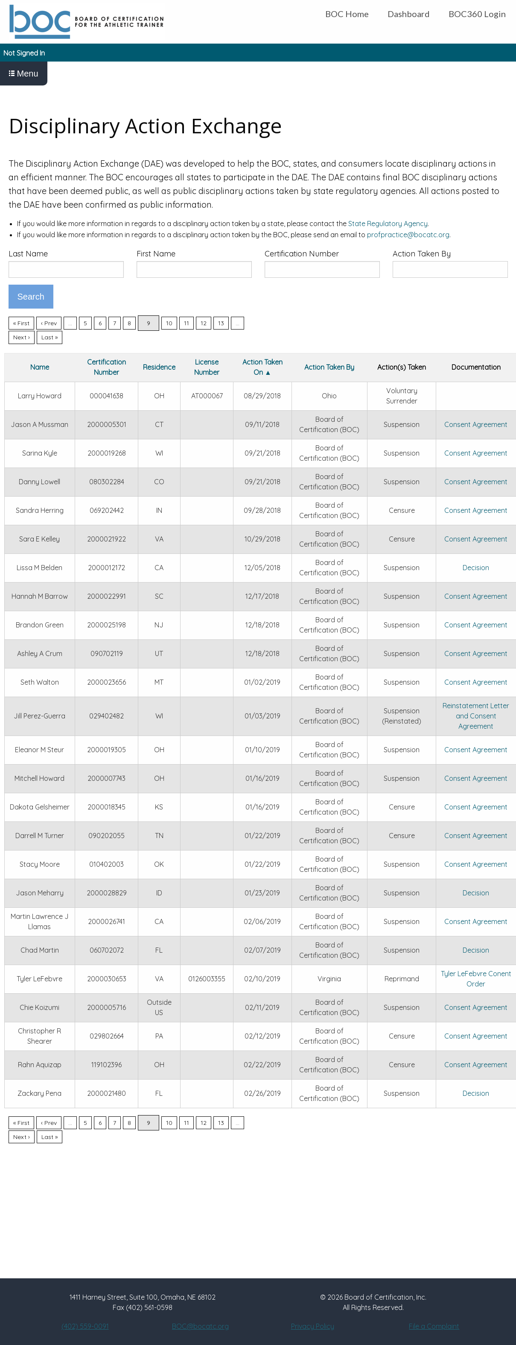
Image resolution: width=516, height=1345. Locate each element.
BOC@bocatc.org (200, 1326)
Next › (21, 337)
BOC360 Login (477, 14)
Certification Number (302, 254)
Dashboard (409, 14)
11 (186, 323)
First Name (156, 254)
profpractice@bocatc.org (408, 234)
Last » (49, 337)
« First (21, 323)
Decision (476, 567)
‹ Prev (49, 323)
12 (204, 323)
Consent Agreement (475, 424)
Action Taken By (422, 254)
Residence (159, 367)
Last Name (28, 254)
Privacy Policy (312, 1326)
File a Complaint (434, 1326)
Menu (23, 73)
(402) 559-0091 (85, 1326)
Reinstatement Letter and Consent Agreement (476, 715)
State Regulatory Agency (388, 223)
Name (39, 367)
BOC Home (347, 14)
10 (169, 323)
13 (221, 323)
